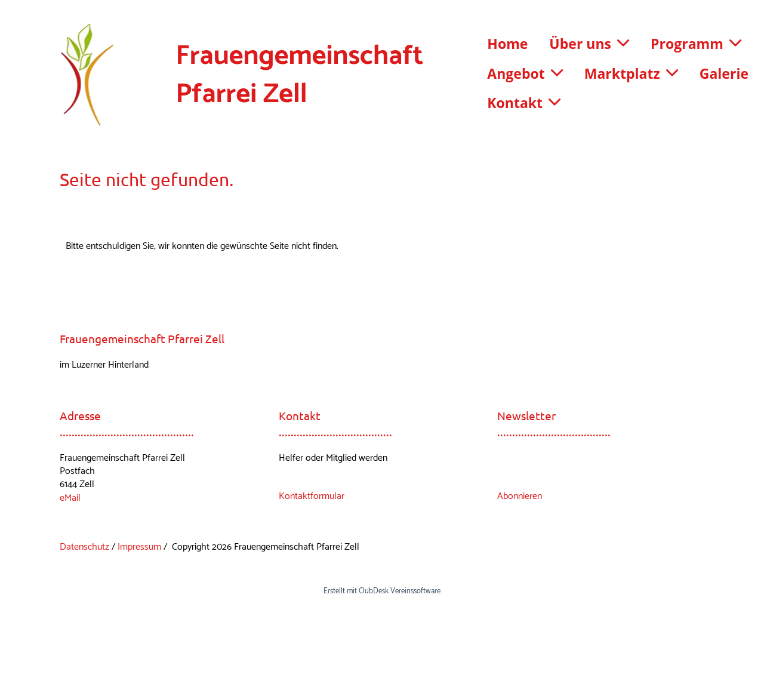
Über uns (589, 43)
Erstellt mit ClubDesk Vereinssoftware (382, 591)
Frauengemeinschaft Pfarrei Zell (299, 75)
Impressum (139, 547)
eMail (70, 498)
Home (507, 43)
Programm (696, 43)
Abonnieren (519, 496)
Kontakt (523, 102)
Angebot (524, 73)
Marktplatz (631, 73)
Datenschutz (84, 547)
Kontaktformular (311, 496)
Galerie (724, 73)
